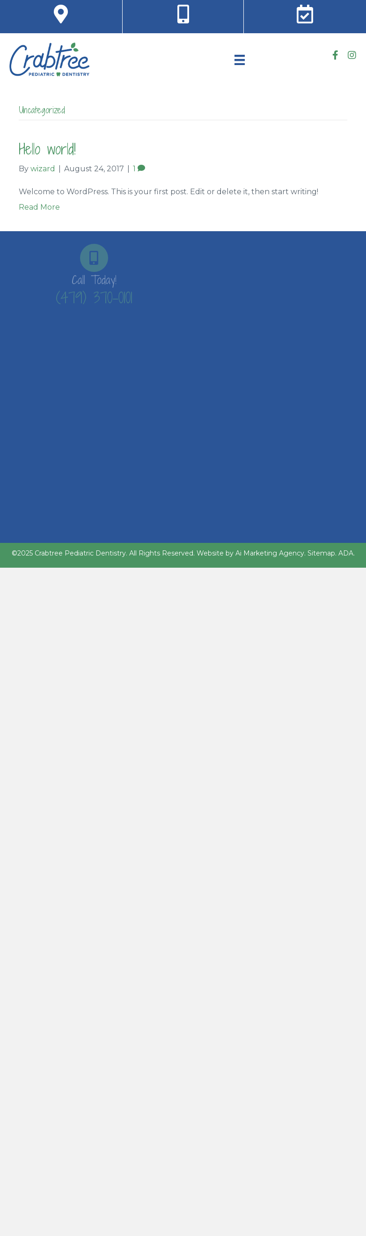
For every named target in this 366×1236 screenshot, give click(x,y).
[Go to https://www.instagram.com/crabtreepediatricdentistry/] (352, 56)
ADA (345, 553)
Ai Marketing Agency (269, 553)
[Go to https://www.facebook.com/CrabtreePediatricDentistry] (335, 56)
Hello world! (47, 149)
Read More (39, 207)
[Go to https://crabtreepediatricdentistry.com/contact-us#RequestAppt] (305, 14)
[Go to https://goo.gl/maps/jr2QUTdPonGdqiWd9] (60, 14)
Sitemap (321, 553)
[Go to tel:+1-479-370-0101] (183, 14)
